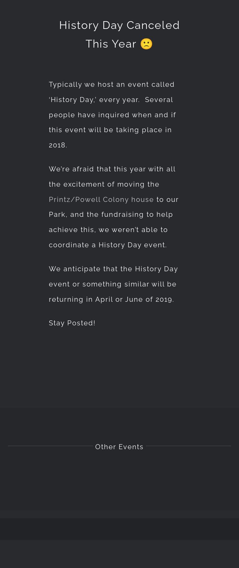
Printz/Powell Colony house (101, 199)
